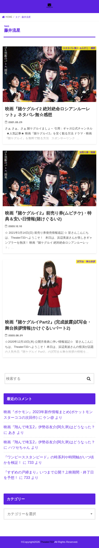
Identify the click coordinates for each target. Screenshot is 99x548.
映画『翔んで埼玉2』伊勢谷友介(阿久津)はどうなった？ (49, 427)
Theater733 (47, 542)
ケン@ (48, 417)
